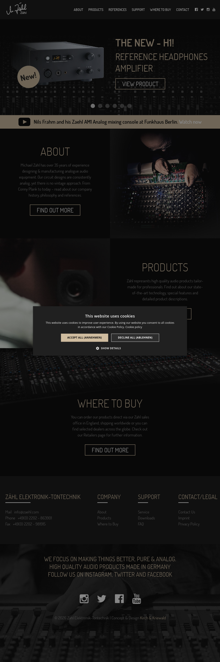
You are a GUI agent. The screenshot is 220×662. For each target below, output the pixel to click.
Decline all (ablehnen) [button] (135, 337)
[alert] (110, 331)
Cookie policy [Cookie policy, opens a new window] (133, 327)
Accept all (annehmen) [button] (84, 337)
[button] (110, 348)
